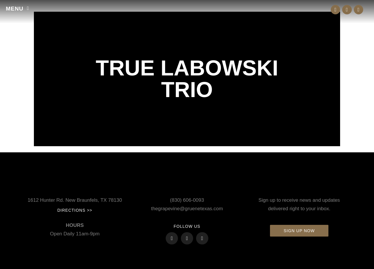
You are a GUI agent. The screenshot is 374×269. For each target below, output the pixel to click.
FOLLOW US (187, 226)
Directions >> (74, 210)
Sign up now (299, 230)
